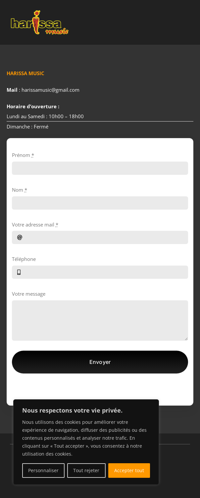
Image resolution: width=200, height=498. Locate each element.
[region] (86, 442)
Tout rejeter (86, 470)
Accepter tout (129, 470)
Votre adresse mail (35, 224)
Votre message (28, 293)
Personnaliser (43, 470)
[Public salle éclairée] (40, 9)
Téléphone (24, 259)
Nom (19, 189)
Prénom (23, 155)
